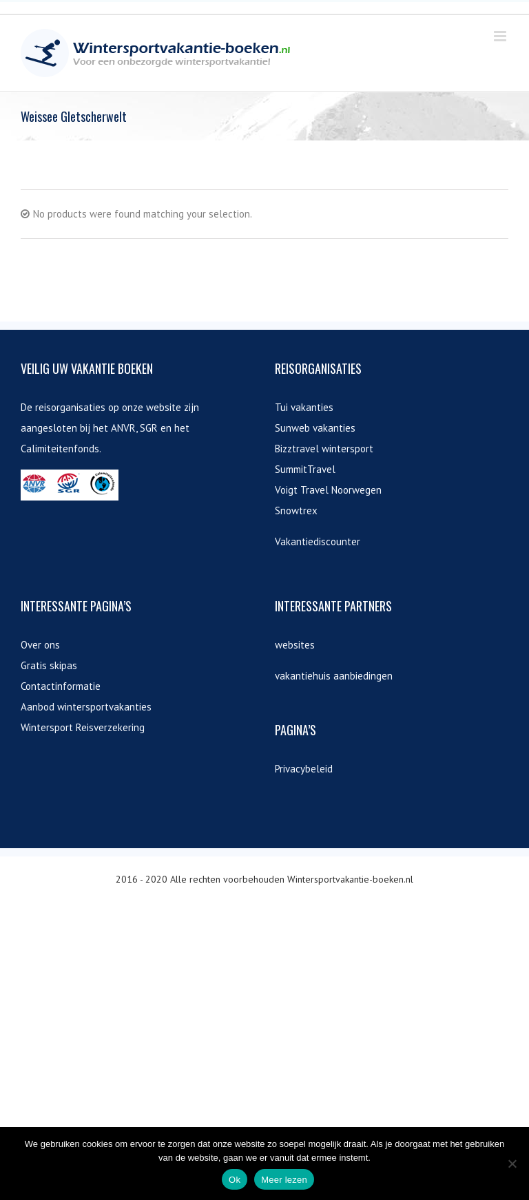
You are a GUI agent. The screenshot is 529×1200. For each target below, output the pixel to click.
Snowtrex (296, 510)
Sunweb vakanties (315, 427)
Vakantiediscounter (317, 541)
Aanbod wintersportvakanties (86, 706)
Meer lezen (284, 1180)
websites (295, 644)
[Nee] (512, 1163)
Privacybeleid (304, 768)
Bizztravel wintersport (324, 448)
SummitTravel (305, 469)
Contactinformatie (61, 686)
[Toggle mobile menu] (501, 36)
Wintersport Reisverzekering (83, 727)
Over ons (40, 644)
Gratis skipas (49, 665)
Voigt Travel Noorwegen (328, 489)
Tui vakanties (304, 407)
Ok (234, 1180)
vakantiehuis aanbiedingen (334, 675)
